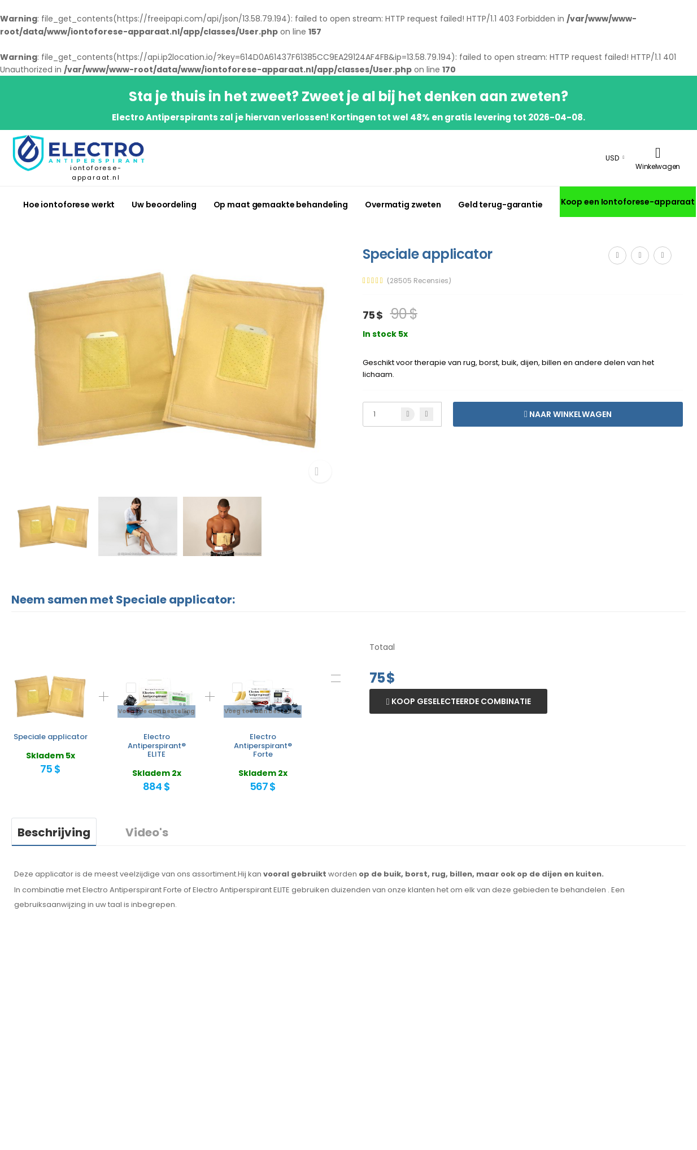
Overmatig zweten (403, 204)
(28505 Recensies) (419, 280)
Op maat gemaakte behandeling (281, 204)
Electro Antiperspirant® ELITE (157, 745)
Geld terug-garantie (500, 204)
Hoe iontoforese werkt (69, 204)
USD (612, 158)
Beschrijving (54, 832)
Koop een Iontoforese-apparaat (628, 201)
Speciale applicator (51, 736)
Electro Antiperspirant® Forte (263, 745)
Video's (146, 832)
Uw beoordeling (164, 204)
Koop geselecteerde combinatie (460, 701)
